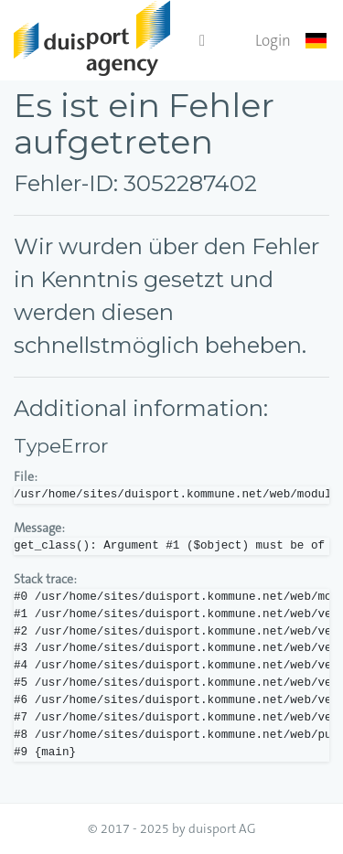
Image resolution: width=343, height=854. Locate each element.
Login (273, 40)
